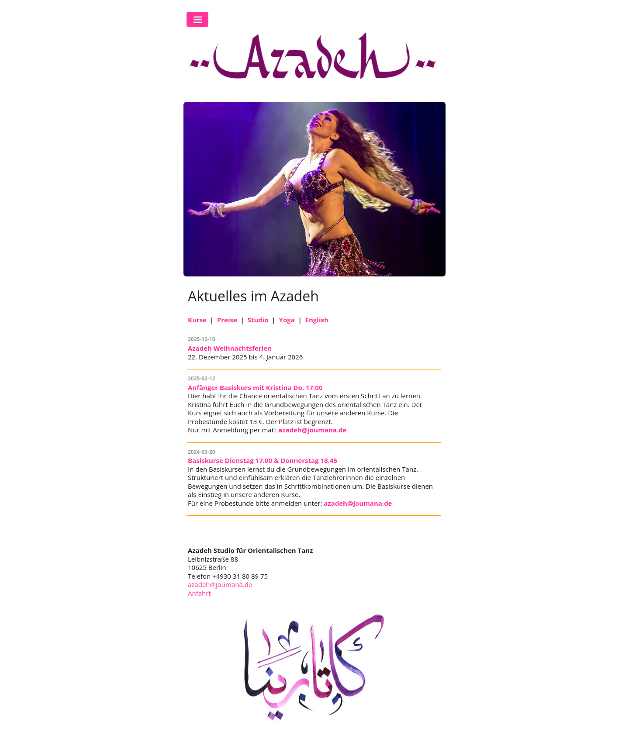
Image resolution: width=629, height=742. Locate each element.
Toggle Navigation (197, 19)
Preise (227, 319)
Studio (258, 319)
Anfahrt (199, 593)
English (316, 319)
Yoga (287, 319)
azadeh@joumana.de (312, 429)
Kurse (197, 319)
